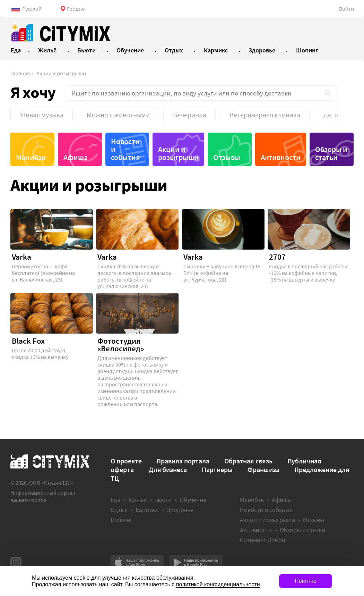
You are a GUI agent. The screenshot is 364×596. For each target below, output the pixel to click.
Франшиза (263, 469)
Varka (21, 257)
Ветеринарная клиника (264, 114)
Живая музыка (41, 114)
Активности (281, 157)
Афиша (75, 157)
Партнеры (217, 469)
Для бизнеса (168, 469)
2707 (277, 257)
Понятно (306, 581)
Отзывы (226, 157)
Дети (330, 114)
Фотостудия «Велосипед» (120, 344)
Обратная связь (248, 460)
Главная (20, 73)
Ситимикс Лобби (262, 540)
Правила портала (182, 460)
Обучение (193, 499)
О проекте (126, 460)
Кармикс (147, 509)
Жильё (137, 499)
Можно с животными (118, 114)
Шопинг (121, 519)
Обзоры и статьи (331, 153)
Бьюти (163, 499)
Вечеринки (189, 114)
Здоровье (180, 509)
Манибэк (30, 157)
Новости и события (125, 149)
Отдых (119, 509)
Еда (115, 499)
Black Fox (28, 341)
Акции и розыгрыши (61, 73)
